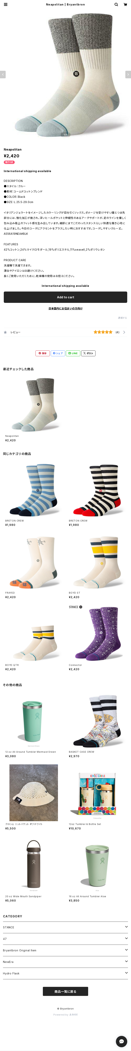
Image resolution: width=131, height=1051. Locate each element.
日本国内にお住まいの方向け (65, 308)
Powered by (65, 1014)
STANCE (8, 927)
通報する (122, 317)
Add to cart (65, 297)
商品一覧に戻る (65, 991)
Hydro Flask (11, 973)
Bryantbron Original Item (19, 950)
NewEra (8, 961)
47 (5, 938)
